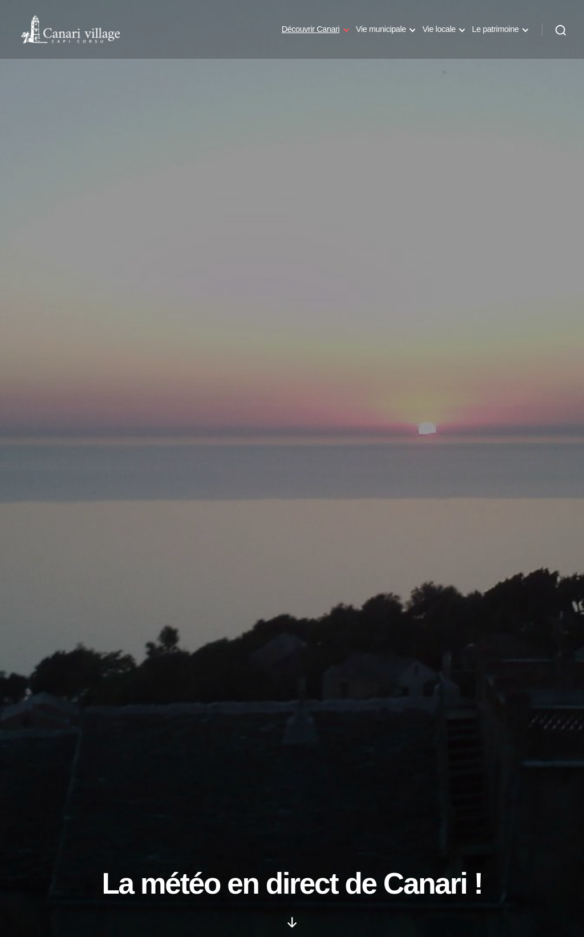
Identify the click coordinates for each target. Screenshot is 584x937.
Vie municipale (381, 33)
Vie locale (439, 33)
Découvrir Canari (311, 33)
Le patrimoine (495, 33)
